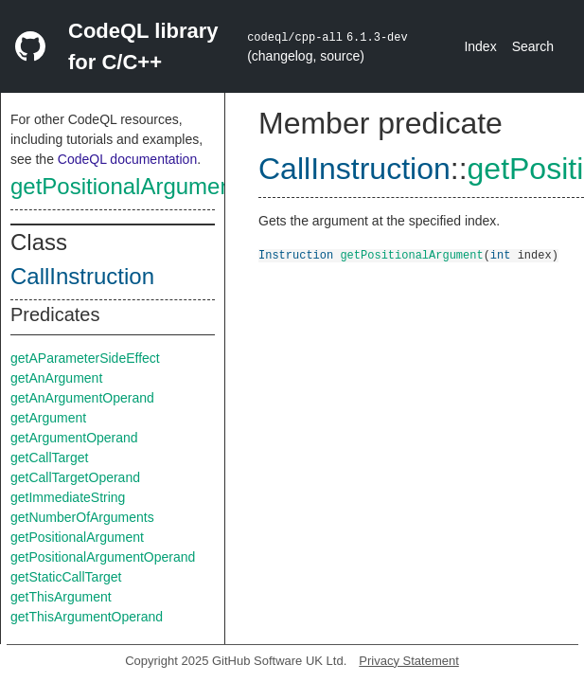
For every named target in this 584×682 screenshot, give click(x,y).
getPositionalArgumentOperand (102, 557)
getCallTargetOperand (75, 477)
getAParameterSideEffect (85, 358)
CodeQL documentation (127, 159)
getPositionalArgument (124, 186)
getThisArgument (61, 596)
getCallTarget (49, 457)
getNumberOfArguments (82, 517)
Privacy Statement (409, 661)
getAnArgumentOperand (82, 397)
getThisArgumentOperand (86, 616)
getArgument (48, 417)
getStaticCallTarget (66, 576)
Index (480, 46)
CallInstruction (82, 276)
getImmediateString (67, 497)
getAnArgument (56, 378)
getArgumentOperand (74, 437)
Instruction (295, 254)
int (500, 254)
